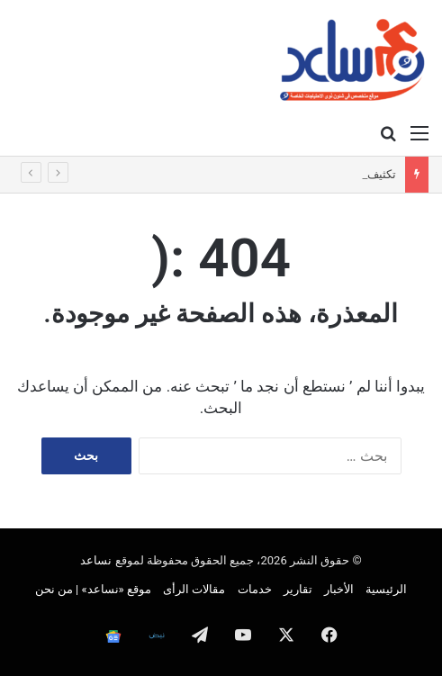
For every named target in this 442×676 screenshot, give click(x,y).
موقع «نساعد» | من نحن (93, 589)
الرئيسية (386, 589)
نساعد (96, 560)
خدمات (255, 589)
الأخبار (339, 589)
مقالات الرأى (194, 589)
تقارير (298, 589)
